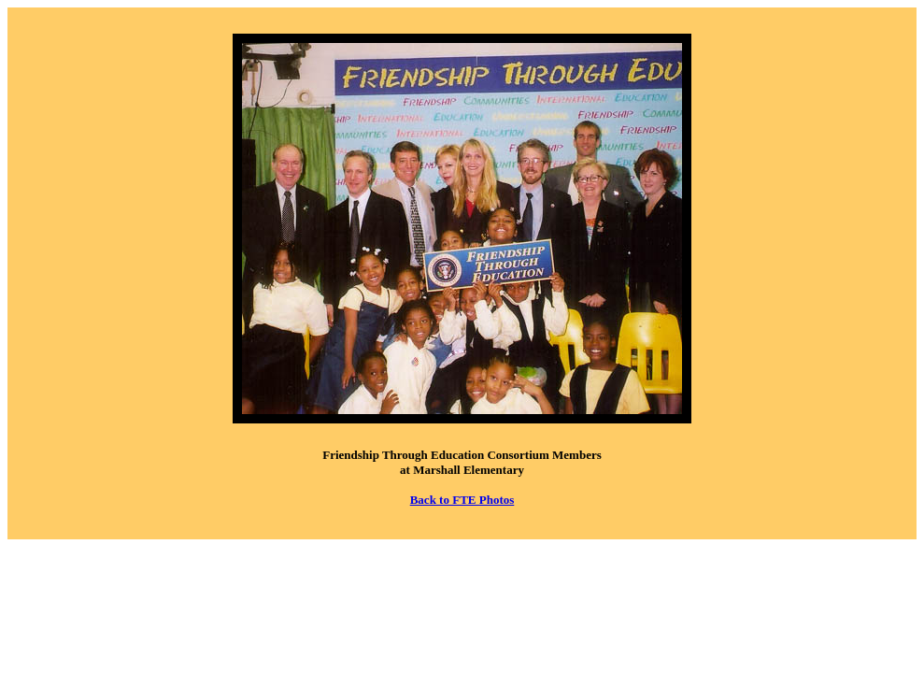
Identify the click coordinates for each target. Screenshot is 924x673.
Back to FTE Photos (462, 500)
